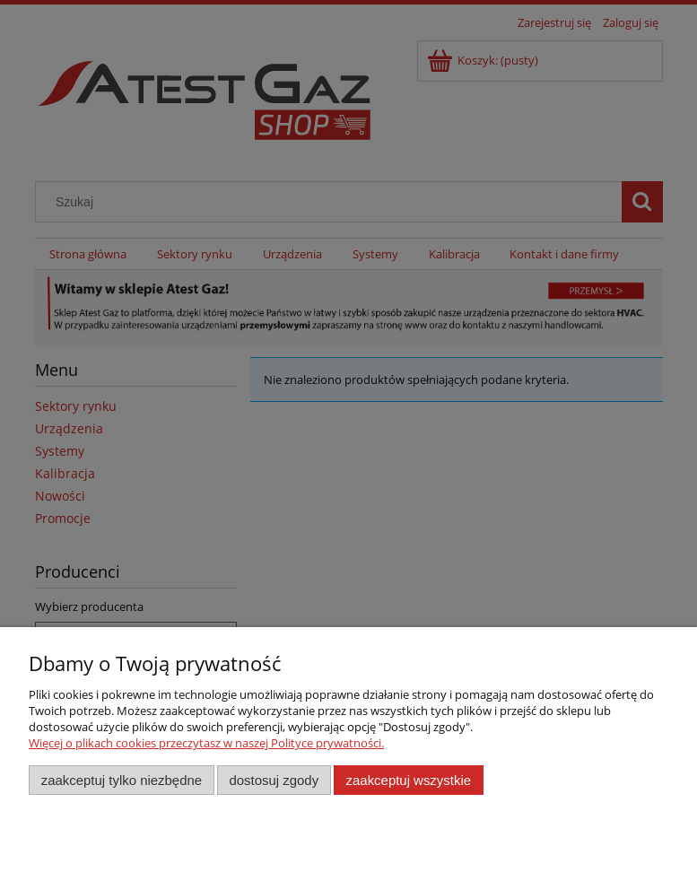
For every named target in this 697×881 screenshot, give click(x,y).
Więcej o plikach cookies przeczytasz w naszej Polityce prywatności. (206, 743)
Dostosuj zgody (273, 780)
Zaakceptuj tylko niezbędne (121, 780)
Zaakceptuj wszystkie (408, 780)
